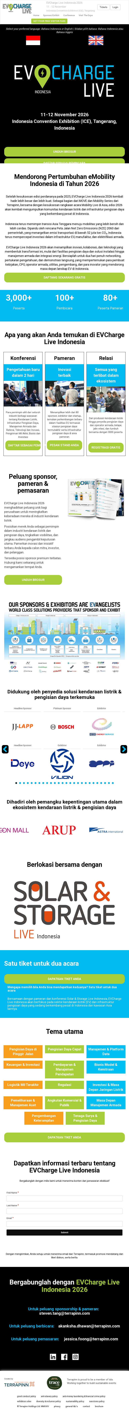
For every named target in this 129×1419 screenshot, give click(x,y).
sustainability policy (75, 1401)
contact (86, 1406)
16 (74, 783)
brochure (99, 1406)
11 (55, 783)
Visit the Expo (86, 15)
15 (70, 783)
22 (97, 783)
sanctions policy (96, 1401)
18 (82, 783)
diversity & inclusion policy (48, 1401)
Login (115, 7)
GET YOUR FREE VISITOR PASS (49, 21)
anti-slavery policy (49, 1396)
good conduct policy (26, 1396)
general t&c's (72, 1406)
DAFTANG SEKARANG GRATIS (64, 277)
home (36, 15)
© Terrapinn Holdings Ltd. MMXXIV (33, 1406)
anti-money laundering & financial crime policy (84, 1396)
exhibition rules (24, 1401)
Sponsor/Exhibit (51, 15)
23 (101, 783)
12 (59, 783)
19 (86, 783)
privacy (57, 1406)
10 (51, 783)
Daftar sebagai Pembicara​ (64, 163)
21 (93, 783)
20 (90, 783)
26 (113, 783)
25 (109, 783)
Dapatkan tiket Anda (64, 979)
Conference (69, 15)
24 (105, 783)
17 (78, 783)
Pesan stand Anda (64, 445)
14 (66, 783)
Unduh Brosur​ (64, 151)
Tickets (103, 7)
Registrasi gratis (106, 447)
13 (62, 783)
